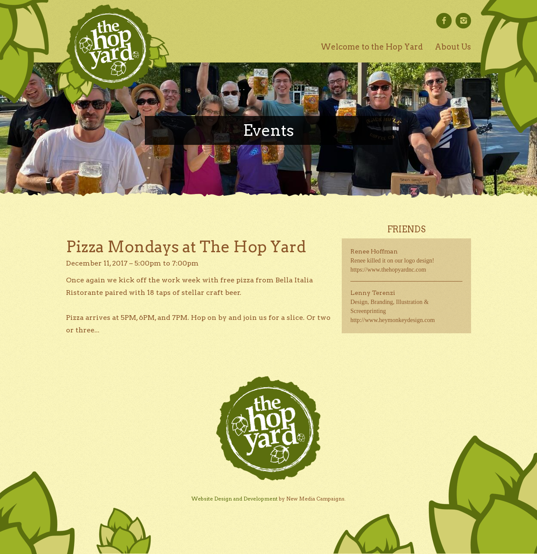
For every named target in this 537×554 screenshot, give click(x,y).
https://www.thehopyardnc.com (388, 269)
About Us (453, 46)
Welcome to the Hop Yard (372, 46)
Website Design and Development (234, 498)
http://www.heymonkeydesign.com (392, 320)
